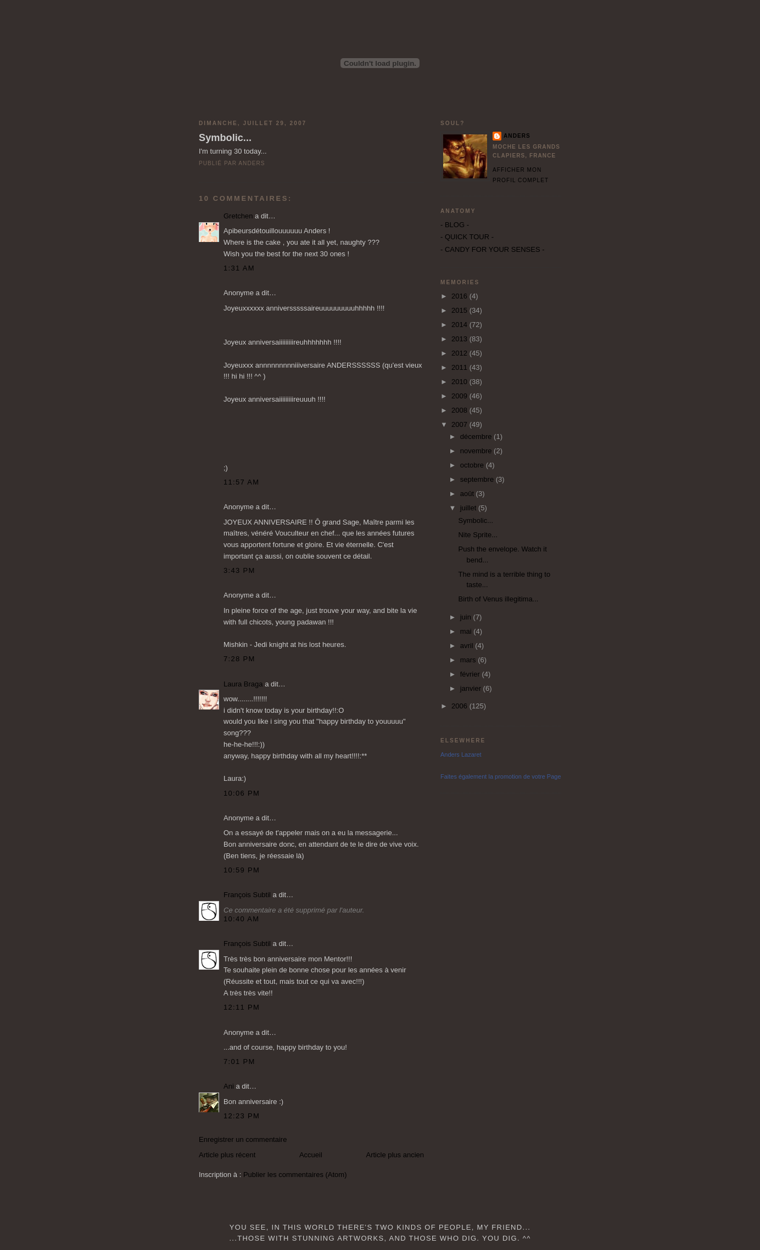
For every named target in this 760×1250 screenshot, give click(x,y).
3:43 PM (239, 570)
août (468, 493)
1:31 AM (239, 268)
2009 (460, 396)
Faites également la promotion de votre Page (500, 776)
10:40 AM (241, 919)
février (471, 674)
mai (467, 631)
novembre (477, 451)
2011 (460, 367)
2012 (460, 353)
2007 (460, 424)
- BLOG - (454, 225)
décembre (477, 436)
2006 (460, 706)
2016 (460, 296)
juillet (469, 508)
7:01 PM (239, 1061)
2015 (460, 310)
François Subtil (247, 895)
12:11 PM (241, 1007)
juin (466, 617)
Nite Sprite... (478, 535)
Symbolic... (225, 137)
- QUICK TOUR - (467, 237)
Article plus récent (227, 1155)
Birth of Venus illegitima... (498, 599)
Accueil (310, 1155)
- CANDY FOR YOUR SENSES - (492, 249)
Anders (517, 136)
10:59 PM (241, 870)
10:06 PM (241, 793)
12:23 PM (241, 1116)
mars (469, 660)
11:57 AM (241, 482)
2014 (460, 324)
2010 (460, 382)
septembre (478, 479)
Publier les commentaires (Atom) (295, 1174)
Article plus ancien (395, 1155)
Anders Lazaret (461, 754)
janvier (471, 688)
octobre (473, 465)
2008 (460, 410)
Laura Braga (243, 684)
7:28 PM (239, 659)
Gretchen (238, 216)
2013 (460, 339)
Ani (228, 1086)
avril (467, 645)
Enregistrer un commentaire (243, 1139)
